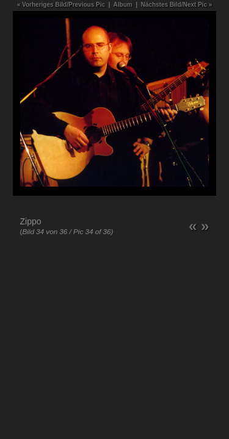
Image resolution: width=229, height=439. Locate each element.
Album (123, 4)
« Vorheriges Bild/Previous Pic (61, 4)
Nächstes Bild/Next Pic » (177, 4)
